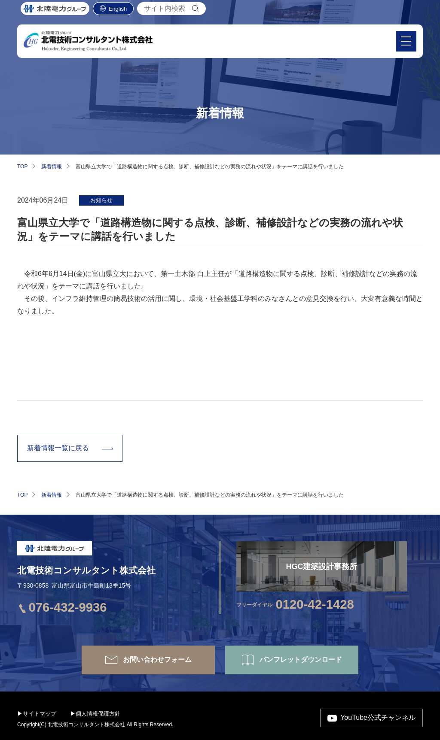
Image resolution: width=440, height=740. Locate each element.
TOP (22, 167)
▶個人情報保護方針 (95, 713)
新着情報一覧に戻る (58, 448)
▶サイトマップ (36, 713)
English (118, 13)
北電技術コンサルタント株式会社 (86, 570)
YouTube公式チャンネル (378, 717)
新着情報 (51, 167)
